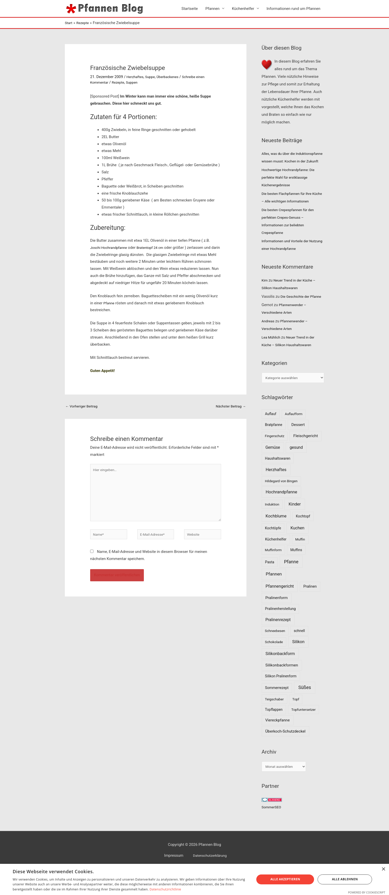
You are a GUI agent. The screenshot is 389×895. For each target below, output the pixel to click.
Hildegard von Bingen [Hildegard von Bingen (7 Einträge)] (281, 505)
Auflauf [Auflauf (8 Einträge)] (270, 438)
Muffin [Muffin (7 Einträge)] (300, 564)
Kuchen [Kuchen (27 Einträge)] (297, 552)
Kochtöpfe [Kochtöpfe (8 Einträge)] (273, 553)
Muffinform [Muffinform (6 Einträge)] (273, 574)
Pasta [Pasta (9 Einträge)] (269, 586)
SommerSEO (272, 832)
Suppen (135, 83)
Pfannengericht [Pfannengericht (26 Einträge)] (280, 610)
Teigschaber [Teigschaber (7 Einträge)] (274, 724)
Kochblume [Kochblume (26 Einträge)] (276, 540)
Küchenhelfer (243, 9)
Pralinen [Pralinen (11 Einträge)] (310, 611)
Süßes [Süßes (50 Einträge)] (304, 712)
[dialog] (194, 879)
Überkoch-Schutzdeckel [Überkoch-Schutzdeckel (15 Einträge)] (285, 756)
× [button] (383, 869)
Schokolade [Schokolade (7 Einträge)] (274, 666)
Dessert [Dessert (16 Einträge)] (298, 449)
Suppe (152, 77)
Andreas (269, 344)
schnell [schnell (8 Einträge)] (299, 655)
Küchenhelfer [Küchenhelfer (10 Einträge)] (275, 564)
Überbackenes (171, 77)
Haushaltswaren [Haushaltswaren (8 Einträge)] (277, 483)
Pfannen (212, 9)
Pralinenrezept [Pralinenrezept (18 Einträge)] (278, 644)
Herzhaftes (135, 77)
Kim (265, 296)
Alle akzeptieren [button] (285, 879)
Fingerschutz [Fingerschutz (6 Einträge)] (274, 460)
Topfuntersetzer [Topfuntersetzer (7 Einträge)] (303, 734)
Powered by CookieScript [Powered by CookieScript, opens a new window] (366, 892)
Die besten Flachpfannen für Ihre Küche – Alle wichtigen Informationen (289, 209)
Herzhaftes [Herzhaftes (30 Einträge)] (276, 494)
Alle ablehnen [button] (345, 879)
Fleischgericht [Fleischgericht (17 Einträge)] (305, 460)
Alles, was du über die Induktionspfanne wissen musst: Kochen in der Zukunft (289, 162)
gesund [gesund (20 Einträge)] (296, 472)
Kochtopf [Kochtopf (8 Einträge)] (303, 540)
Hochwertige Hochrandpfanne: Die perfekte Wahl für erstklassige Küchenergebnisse (291, 186)
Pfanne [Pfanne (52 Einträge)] (291, 586)
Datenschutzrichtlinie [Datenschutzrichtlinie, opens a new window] (165, 889)
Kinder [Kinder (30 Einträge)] (295, 528)
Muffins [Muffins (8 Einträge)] (296, 574)
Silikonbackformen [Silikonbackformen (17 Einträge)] (281, 689)
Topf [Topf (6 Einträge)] (295, 724)
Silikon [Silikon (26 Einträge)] (298, 666)
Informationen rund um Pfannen (293, 9)
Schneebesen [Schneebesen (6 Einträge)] (275, 655)
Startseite (190, 9)
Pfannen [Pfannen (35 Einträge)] (274, 598)
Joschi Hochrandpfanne (110, 248)
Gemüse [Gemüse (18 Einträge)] (272, 472)
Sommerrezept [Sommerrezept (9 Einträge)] (277, 712)
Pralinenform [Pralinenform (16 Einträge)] (276, 622)
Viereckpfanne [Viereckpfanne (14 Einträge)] (277, 744)
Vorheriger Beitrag (83, 407)
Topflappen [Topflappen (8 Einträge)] (273, 734)
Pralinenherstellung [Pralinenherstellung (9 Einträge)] (280, 633)
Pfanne (109, 303)
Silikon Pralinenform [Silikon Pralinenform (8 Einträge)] (280, 700)
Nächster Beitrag (229, 407)
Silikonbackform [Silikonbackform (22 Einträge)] (280, 678)
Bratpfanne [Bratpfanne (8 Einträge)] (273, 449)
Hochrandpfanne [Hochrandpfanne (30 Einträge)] (281, 516)
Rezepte (120, 83)
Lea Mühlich (272, 361)
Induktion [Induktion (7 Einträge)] (272, 529)
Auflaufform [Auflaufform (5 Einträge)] (293, 438)
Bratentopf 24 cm (154, 248)
